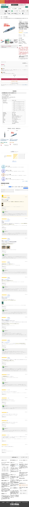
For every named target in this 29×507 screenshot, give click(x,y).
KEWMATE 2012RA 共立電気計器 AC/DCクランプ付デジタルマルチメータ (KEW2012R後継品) (14, 305)
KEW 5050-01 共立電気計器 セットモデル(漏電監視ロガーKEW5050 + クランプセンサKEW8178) (14, 392)
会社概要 (19, 8)
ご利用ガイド (8, 8)
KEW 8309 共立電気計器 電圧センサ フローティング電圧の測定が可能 (11, 265)
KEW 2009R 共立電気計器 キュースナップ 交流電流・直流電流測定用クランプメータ (13, 206)
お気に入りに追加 (14, 81)
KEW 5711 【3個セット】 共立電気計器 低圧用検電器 (9, 249)
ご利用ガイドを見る (24, 457)
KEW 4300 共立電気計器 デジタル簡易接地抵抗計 (9, 423)
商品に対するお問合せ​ (14, 83)
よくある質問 (14, 8)
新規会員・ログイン (14, 4)
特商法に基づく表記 (18, 502)
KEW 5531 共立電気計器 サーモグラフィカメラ (9, 325)
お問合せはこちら (23, 485)
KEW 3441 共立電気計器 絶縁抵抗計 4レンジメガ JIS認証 (10, 415)
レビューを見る (26, 32)
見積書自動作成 (21, 4)
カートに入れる (14, 79)
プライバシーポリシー (25, 502)
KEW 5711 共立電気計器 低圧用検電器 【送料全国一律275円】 (10, 377)
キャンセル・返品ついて (24, 84)
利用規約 (12, 502)
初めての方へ (3, 8)
